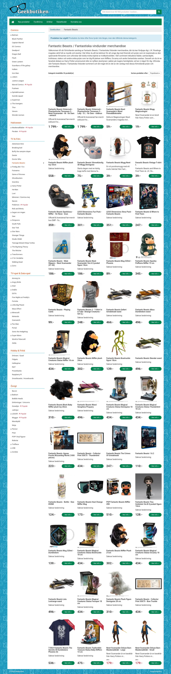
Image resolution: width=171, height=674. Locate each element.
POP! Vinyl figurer (18, 437)
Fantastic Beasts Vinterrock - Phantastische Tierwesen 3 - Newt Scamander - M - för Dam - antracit (61, 112)
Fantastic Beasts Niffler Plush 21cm (118, 552)
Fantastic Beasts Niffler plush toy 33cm (60, 163)
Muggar (19, 418)
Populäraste (155, 73)
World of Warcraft (19, 339)
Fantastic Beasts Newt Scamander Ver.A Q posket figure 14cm (88, 263)
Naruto (14, 201)
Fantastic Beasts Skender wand (148, 358)
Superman (16, 100)
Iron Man (15, 73)
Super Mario (16, 335)
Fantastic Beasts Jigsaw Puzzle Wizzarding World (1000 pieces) (61, 455)
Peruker (19, 131)
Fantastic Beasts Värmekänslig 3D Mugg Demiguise (90, 163)
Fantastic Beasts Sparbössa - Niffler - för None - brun (60, 213)
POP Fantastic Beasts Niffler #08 (118, 503)
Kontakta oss (76, 22)
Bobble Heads (17, 399)
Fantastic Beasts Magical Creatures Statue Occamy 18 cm (147, 553)
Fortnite (15, 301)
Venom (15, 111)
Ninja (14, 425)
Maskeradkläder (22, 128)
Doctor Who (16, 159)
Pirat (14, 433)
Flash (14, 58)
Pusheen (15, 88)
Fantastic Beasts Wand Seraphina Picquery (86, 406)
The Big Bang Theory (20, 247)
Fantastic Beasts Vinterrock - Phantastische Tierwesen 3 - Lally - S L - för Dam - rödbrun (89, 111)
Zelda (14, 343)
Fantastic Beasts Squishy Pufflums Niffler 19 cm (145, 262)
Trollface (15, 444)
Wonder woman (18, 115)
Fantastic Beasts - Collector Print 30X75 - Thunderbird (88, 454)
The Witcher (16, 251)
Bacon (14, 391)
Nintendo (15, 316)
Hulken (14, 69)
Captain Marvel (18, 43)
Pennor (15, 429)
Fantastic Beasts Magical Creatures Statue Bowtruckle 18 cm (89, 553)
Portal (14, 328)
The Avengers (17, 104)
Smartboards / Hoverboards (23, 378)
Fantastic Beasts (18, 163)
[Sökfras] (129, 12)
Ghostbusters (17, 178)
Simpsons (16, 220)
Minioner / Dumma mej (21, 197)
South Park (16, 224)
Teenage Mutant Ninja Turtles (23, 243)
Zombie (15, 452)
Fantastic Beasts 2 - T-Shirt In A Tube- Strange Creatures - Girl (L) (89, 312)
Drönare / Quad (18, 356)
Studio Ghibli (17, 239)
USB (13, 448)
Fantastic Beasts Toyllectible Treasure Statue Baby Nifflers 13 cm (89, 650)
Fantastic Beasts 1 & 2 (144, 453)
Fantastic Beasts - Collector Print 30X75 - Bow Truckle (146, 600)
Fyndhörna (38, 22)
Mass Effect (16, 309)
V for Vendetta (17, 258)
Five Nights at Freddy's (20, 297)
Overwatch (16, 320)
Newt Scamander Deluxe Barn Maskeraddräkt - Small (147, 649)
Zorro (14, 266)
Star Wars (16, 231)
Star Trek (15, 228)
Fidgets (15, 359)
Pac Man (15, 324)
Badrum (15, 395)
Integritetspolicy (156, 671)
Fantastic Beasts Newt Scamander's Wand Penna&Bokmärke (115, 111)
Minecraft (15, 313)
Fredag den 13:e (18, 167)
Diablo (14, 290)
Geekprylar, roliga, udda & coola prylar (29, 9)
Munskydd (16, 421)
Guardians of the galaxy (21, 66)
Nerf (13, 367)
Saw (13, 216)
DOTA (14, 293)
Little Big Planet (18, 305)
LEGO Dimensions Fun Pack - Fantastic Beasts (89, 213)
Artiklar (49, 22)
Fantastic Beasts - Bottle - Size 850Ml (61, 503)
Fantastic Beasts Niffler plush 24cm (89, 359)
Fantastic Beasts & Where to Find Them (147, 213)
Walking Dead (17, 262)
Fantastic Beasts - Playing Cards (59, 311)
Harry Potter (16, 186)
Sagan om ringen (18, 212)
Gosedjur (20, 406)
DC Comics (16, 46)
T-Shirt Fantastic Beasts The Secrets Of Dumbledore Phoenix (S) (60, 650)
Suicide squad (17, 96)
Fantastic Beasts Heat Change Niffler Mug (90, 503)
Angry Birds (16, 282)
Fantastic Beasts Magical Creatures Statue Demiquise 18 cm (119, 407)
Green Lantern (17, 62)
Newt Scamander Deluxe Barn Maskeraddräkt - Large (118, 649)
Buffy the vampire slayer (21, 151)
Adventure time (18, 144)
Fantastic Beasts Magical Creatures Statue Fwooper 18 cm (89, 601)
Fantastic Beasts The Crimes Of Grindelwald (118, 454)
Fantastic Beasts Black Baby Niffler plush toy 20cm (60, 406)
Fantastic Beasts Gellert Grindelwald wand (116, 311)
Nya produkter (24, 22)
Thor (14, 107)
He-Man (15, 190)
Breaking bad (17, 148)
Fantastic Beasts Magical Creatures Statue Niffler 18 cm (61, 359)
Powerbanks (17, 371)
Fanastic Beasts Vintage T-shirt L (148, 163)
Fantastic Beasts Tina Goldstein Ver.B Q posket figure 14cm (148, 504)
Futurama (15, 171)
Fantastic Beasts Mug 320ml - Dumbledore (61, 552)
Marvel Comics (22, 85)
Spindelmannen (18, 92)
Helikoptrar (16, 363)
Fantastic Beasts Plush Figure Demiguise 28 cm (118, 600)
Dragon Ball (16, 54)
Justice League (18, 81)
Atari (14, 286)
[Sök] (159, 12)
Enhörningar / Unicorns (21, 402)
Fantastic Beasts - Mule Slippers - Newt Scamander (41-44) (59, 263)
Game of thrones (18, 174)
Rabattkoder (62, 22)
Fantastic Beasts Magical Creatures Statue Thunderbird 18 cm (147, 407)
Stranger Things (18, 235)
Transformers (17, 254)
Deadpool (15, 50)
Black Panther (17, 39)
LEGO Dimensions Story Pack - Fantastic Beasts (119, 213)
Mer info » (68, 127)
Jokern (14, 77)
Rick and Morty (18, 209)
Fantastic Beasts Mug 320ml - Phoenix (118, 262)
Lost (13, 193)
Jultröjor (15, 410)
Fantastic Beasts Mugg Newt (118, 162)
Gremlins (15, 182)
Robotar (15, 440)
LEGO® (19, 414)
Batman (15, 35)
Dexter (14, 155)
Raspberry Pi (17, 375)
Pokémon (20, 205)
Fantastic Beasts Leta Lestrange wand (57, 600)
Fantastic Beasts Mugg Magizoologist (145, 110)
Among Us (16, 278)
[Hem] (12, 22)
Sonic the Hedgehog (20, 332)
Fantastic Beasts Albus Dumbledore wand (145, 311)
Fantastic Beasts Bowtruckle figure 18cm (118, 359)
